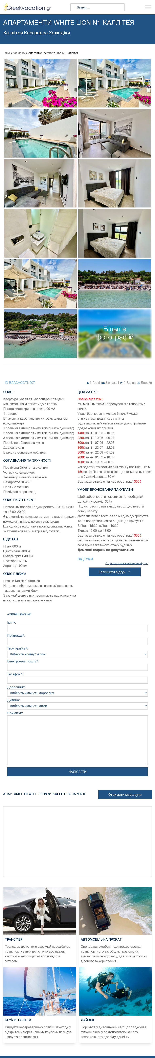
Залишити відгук (115, 572)
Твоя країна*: (77, 651)
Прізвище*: (77, 638)
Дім (7, 53)
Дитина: (77, 703)
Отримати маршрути (125, 794)
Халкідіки (19, 53)
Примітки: (77, 739)
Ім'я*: (77, 625)
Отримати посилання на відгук (126, 563)
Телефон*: (77, 677)
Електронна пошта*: (77, 664)
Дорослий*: (77, 690)
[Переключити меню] (148, 7)
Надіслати (77, 772)
